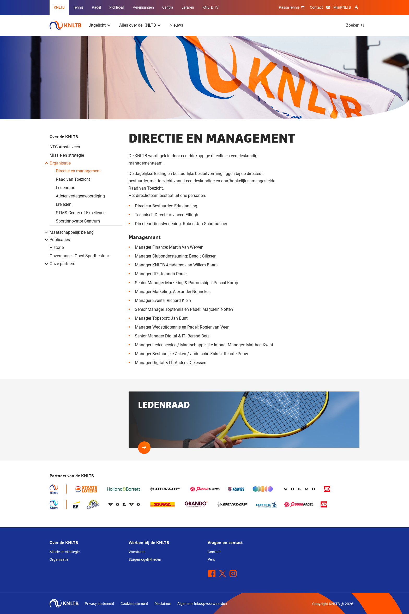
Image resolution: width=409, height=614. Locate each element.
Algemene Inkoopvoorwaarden (202, 603)
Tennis (78, 7)
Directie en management (78, 170)
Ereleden (63, 204)
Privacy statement (99, 603)
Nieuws (176, 25)
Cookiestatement (134, 603)
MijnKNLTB (342, 7)
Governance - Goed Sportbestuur (79, 255)
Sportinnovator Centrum (78, 221)
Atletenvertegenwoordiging (80, 196)
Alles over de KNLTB (137, 25)
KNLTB (59, 7)
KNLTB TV (210, 7)
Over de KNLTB (64, 136)
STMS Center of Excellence (80, 212)
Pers (211, 559)
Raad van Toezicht (73, 179)
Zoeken (352, 25)
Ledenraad (65, 187)
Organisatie (59, 559)
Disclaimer (162, 603)
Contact (316, 7)
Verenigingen (143, 7)
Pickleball (116, 7)
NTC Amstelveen (65, 146)
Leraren (188, 7)
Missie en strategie (67, 155)
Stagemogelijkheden (145, 559)
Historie (57, 247)
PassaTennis (292, 7)
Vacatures (137, 552)
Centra (167, 7)
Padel (96, 7)
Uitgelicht (97, 25)
